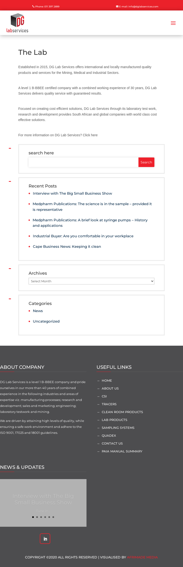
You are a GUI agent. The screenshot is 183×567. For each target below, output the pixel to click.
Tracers (109, 404)
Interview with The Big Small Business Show (72, 193)
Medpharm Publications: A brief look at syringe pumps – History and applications (90, 223)
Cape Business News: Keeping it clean (67, 246)
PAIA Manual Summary (122, 451)
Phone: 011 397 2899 (47, 6)
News (38, 311)
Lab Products (114, 420)
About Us (110, 388)
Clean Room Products (122, 412)
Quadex (109, 435)
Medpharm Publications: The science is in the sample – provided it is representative (92, 207)
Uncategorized (46, 321)
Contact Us (112, 443)
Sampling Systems (118, 428)
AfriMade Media (142, 557)
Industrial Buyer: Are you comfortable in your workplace (83, 236)
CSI (104, 396)
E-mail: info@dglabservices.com (138, 6)
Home (107, 380)
